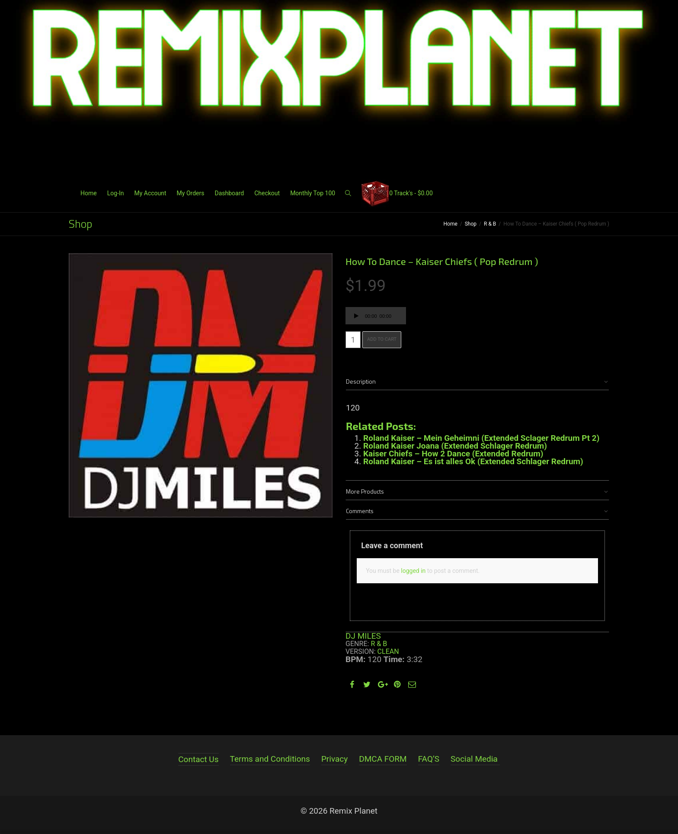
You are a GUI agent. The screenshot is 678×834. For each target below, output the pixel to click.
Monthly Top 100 (312, 193)
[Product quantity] (353, 339)
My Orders (191, 193)
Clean (388, 651)
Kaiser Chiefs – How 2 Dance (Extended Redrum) (453, 454)
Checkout (267, 193)
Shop (471, 224)
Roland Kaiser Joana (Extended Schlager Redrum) (455, 446)
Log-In (115, 193)
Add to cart (382, 339)
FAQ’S (428, 759)
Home (88, 193)
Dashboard (229, 193)
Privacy (334, 759)
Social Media (474, 759)
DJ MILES (363, 636)
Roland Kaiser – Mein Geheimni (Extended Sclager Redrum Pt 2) (481, 438)
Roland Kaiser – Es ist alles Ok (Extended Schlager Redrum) (473, 461)
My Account (150, 193)
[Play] (356, 317)
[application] (375, 315)
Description (361, 381)
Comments (360, 510)
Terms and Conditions (270, 759)
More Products (365, 491)
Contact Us (198, 759)
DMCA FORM (382, 759)
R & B (490, 224)
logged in (413, 570)
